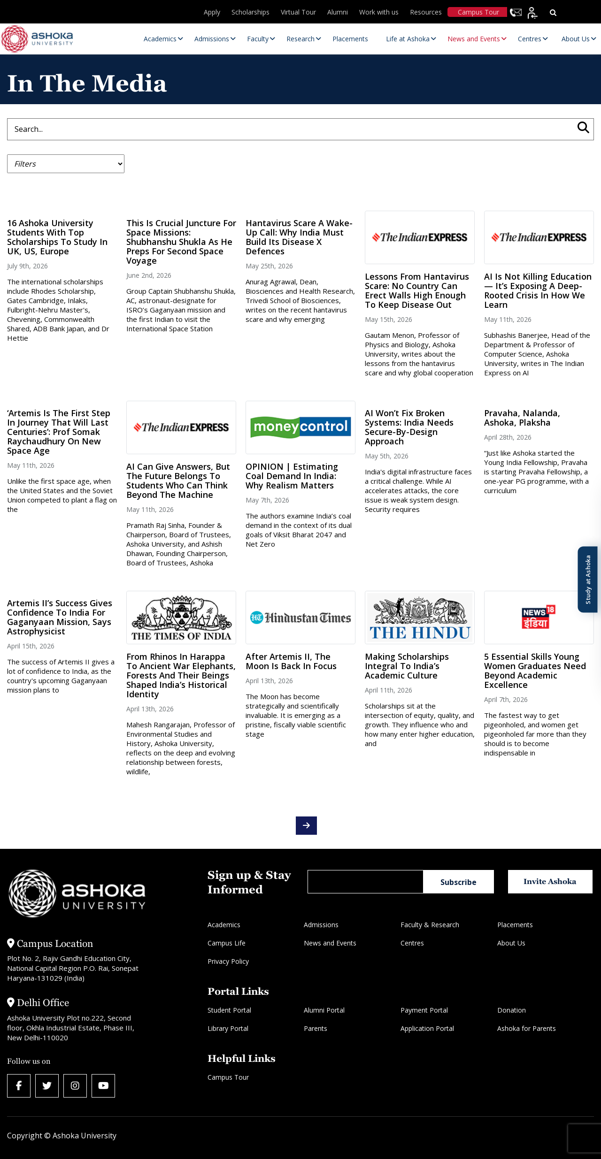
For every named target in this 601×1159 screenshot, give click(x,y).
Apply (212, 11)
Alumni (337, 11)
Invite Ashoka (550, 881)
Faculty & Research (430, 924)
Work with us (379, 11)
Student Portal (229, 1010)
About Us (511, 942)
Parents (315, 1028)
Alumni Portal (324, 1010)
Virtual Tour (298, 11)
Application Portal (427, 1028)
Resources (426, 11)
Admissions (321, 924)
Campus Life (227, 942)
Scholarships (250, 11)
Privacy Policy (228, 961)
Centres (412, 942)
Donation (511, 1010)
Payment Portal (424, 1010)
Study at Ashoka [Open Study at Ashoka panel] (587, 579)
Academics (224, 924)
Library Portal (228, 1028)
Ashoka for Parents (526, 1028)
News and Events (330, 942)
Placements (515, 924)
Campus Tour (478, 11)
